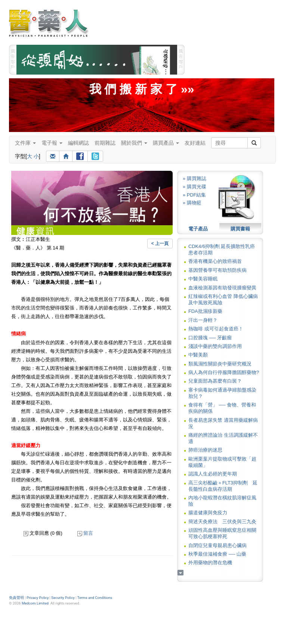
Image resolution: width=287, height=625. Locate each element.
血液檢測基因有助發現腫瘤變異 (222, 287)
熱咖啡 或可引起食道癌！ (215, 329)
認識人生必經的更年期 (212, 474)
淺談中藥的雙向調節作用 (215, 346)
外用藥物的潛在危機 (210, 562)
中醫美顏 (198, 355)
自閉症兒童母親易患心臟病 (217, 545)
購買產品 (166, 143)
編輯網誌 (78, 143)
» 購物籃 (192, 202)
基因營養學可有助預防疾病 (217, 270)
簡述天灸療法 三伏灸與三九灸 (222, 521)
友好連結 (195, 143)
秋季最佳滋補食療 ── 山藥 (217, 554)
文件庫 (25, 143)
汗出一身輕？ (202, 320)
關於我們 (134, 143)
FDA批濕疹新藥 (205, 311)
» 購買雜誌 (194, 178)
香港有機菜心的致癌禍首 (215, 261)
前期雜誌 (105, 143)
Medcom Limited (35, 603)
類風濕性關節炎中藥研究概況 (219, 364)
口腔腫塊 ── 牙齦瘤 (210, 337)
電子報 (51, 143)
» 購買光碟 (194, 186)
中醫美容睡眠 (202, 279)
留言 (85, 533)
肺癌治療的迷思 (205, 450)
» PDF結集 (194, 195)
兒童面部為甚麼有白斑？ (215, 381)
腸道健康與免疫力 (207, 512)
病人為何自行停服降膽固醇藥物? (223, 372)
